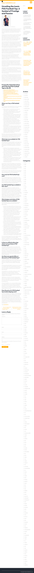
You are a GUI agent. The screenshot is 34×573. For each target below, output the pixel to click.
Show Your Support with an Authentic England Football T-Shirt (6, 308)
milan (25, 403)
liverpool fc (26, 371)
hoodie (25, 330)
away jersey (26, 211)
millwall (25, 405)
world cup (25, 561)
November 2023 (26, 149)
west (25, 548)
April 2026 (26, 95)
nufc (25, 431)
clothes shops (26, 270)
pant (25, 440)
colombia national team (27, 274)
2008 (25, 164)
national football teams (27, 410)
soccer (25, 494)
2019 (25, 177)
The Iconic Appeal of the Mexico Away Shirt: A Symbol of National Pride (27, 23)
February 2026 (26, 99)
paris (25, 444)
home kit (25, 327)
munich (25, 408)
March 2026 (26, 97)
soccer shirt (26, 496)
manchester (26, 386)
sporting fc (26, 507)
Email (3, 332)
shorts (25, 492)
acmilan (25, 194)
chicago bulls (26, 263)
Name (3, 327)
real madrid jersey (27, 468)
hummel (25, 336)
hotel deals (26, 332)
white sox (25, 555)
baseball (25, 222)
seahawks (25, 481)
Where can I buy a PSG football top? (9, 89)
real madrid (26, 466)
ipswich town (26, 340)
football (25, 306)
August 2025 (26, 110)
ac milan (25, 190)
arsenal (25, 201)
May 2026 (25, 93)
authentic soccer (26, 209)
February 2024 (26, 143)
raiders (25, 457)
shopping (25, 490)
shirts (25, 486)
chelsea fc (25, 257)
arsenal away (26, 203)
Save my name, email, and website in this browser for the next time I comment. (11, 342)
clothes (25, 268)
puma (25, 455)
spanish (25, 503)
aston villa (25, 207)
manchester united (27, 388)
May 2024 (25, 138)
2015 (25, 172)
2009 (25, 166)
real (25, 464)
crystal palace (26, 279)
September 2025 (26, 108)
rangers (25, 460)
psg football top (5, 304)
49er (25, 188)
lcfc (25, 358)
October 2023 (26, 151)
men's (25, 397)
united (25, 538)
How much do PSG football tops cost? (9, 91)
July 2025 (25, 112)
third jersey (26, 522)
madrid (25, 379)
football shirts (26, 308)
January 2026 (26, 101)
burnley (25, 240)
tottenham (26, 527)
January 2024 (26, 145)
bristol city (26, 237)
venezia (25, 542)
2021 (25, 181)
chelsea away (26, 253)
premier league (26, 451)
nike (25, 427)
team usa (25, 516)
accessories (26, 192)
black (25, 229)
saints (25, 477)
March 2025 (26, 119)
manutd (25, 392)
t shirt (25, 514)
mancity (25, 390)
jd (24, 347)
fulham (25, 312)
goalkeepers (26, 321)
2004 (25, 162)
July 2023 (25, 156)
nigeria (25, 425)
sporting (25, 505)
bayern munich (26, 227)
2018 (25, 175)
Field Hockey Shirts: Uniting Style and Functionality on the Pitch (16, 308)
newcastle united (26, 418)
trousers (25, 531)
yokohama (26, 564)
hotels (25, 334)
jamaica (25, 345)
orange (25, 434)
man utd (25, 384)
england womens (26, 293)
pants (25, 442)
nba (25, 412)
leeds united (26, 362)
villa (25, 546)
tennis (25, 518)
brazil (25, 233)
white (25, 553)
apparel (25, 198)
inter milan (26, 338)
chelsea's (25, 261)
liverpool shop (26, 377)
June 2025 (25, 114)
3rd (25, 185)
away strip (26, 214)
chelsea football (26, 259)
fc (24, 299)
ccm (25, 246)
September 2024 (26, 130)
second (25, 483)
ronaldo (25, 475)
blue (25, 231)
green (25, 323)
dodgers (25, 283)
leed (25, 360)
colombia (25, 272)
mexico (25, 401)
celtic (25, 248)
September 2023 (26, 153)
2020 (25, 179)
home (25, 325)
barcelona (25, 218)
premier (25, 449)
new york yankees (27, 416)
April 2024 (26, 140)
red (25, 470)
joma (25, 351)
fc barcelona (26, 301)
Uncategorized (26, 535)
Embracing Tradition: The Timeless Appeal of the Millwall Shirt (27, 19)
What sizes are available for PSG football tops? (10, 90)
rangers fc (25, 462)
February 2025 (26, 121)
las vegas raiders (26, 356)
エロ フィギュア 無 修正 (27, 51)
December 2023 (26, 147)
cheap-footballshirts (6, 26)
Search (24, 5)
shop (25, 488)
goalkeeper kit (26, 319)
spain (25, 501)
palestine (25, 438)
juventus (25, 353)
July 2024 (25, 134)
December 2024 (26, 125)
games (25, 314)
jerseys (25, 349)
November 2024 (26, 127)
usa (25, 540)
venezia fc (25, 544)
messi (25, 399)
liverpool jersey (26, 373)
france (25, 310)
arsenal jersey (26, 205)
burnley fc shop (26, 242)
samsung (25, 479)
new (25, 414)
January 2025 (26, 123)
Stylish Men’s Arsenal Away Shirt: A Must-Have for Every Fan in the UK (27, 16)
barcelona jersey (26, 220)
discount (25, 281)
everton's (25, 297)
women (25, 559)
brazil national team (27, 235)
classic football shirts (27, 266)
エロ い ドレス (25, 70)
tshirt (25, 533)
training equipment (27, 529)
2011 (25, 168)
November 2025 (26, 104)
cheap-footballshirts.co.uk (8, 2)
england (25, 285)
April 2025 (26, 117)
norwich (25, 429)
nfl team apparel (26, 423)
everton (25, 295)
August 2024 (26, 132)
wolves (25, 557)
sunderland (26, 512)
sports (25, 509)
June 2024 (26, 136)
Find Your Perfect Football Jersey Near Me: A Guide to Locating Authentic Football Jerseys (27, 63)
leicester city (26, 364)
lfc (24, 366)
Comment (3, 316)
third (25, 520)
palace (25, 436)
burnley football (26, 244)
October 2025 (26, 106)
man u (25, 382)
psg (25, 453)
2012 (25, 170)
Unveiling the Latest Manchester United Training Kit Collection (27, 53)
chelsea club (26, 255)
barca (25, 216)
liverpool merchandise (27, 375)
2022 (25, 183)
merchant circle (26, 60)
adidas (25, 196)
